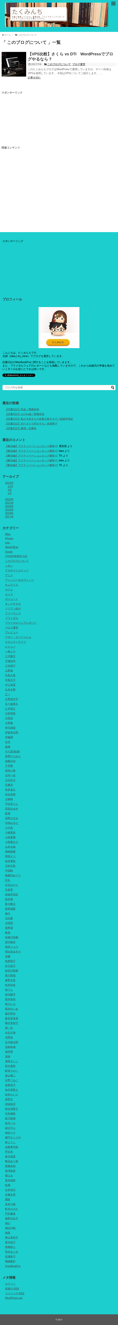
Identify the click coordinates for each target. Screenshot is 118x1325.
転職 (7, 1185)
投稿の (12, 1288)
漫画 (7, 1056)
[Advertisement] (29, 117)
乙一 (7, 694)
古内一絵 (10, 775)
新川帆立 (10, 904)
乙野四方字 (11, 699)
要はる (9, 1175)
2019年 (9, 509)
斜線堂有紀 (11, 894)
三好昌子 (10, 665)
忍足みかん (11, 885)
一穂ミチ (10, 651)
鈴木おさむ (11, 1209)
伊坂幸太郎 (11, 732)
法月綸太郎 (11, 1042)
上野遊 (9, 670)
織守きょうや (13, 1137)
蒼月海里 (10, 1156)
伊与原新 (10, 727)
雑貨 (7, 1232)
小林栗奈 (10, 832)
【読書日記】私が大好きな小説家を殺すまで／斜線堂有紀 (39, 418)
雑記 (7, 1223)
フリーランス (13, 613)
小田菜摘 (10, 837)
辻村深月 (10, 1189)
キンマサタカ (13, 603)
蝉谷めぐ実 (11, 1161)
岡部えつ (10, 856)
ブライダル (11, 618)
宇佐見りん (11, 804)
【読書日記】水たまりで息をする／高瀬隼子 (31, 423)
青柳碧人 (10, 1247)
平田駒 (9, 870)
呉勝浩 (9, 784)
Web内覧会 (11, 547)
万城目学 (10, 661)
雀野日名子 (11, 1218)
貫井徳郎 (10, 1180)
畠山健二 (10, 1075)
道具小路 (10, 1204)
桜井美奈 (10, 999)
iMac (8, 534)
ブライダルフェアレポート (20, 623)
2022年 (9, 499)
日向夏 (9, 918)
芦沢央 (9, 1151)
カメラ (9, 594)
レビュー (10, 646)
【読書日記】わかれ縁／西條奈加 (24, 414)
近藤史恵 (10, 1194)
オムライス (11, 584)
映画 (7, 932)
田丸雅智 (10, 1066)
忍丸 (7, 880)
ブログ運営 (78, 64)
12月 (10, 486)
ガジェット (11, 599)
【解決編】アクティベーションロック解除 (30, 446)
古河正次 (10, 780)
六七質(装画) (12, 751)
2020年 (9, 506)
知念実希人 (11, 1089)
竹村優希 (10, 1113)
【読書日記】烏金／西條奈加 (22, 409)
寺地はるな (11, 823)
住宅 (7, 742)
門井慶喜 (10, 1213)
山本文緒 (10, 846)
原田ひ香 (10, 770)
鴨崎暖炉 (10, 1261)
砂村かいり (11, 1094)
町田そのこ (11, 1070)
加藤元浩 (10, 761)
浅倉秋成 (10, 1047)
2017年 (9, 516)
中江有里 (10, 684)
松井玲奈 (10, 985)
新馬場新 (10, 908)
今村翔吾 (10, 713)
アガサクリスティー (17, 570)
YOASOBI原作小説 (16, 556)
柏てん (9, 989)
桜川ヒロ (10, 1004)
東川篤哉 (10, 975)
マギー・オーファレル (18, 637)
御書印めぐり (13, 875)
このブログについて (59, 64)
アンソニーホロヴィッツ (19, 580)
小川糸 (9, 827)
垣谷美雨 (10, 794)
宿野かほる (11, 818)
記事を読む (34, 77)
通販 (7, 1199)
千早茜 (9, 765)
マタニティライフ (15, 642)
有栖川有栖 (11, 937)
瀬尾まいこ (11, 1061)
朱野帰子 (10, 961)
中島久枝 (10, 675)
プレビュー (11, 632)
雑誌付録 (10, 1228)
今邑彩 (9, 718)
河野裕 (9, 1037)
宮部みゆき (11, 808)
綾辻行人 (10, 1128)
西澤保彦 (10, 1170)
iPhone (9, 538)
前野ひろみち (13, 756)
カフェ (9, 589)
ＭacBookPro (12, 1266)
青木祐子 (10, 1242)
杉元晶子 (10, 966)
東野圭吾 (10, 980)
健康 (7, 746)
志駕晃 (9, 889)
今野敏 (9, 723)
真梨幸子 (10, 1085)
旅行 (7, 913)
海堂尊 (9, 1051)
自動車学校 (11, 1147)
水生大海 (10, 1032)
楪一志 (9, 1027)
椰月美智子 (11, 1023)
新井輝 (9, 899)
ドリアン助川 (13, 608)
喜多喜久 (10, 789)
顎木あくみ (11, 1251)
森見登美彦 (11, 1018)
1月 (10, 493)
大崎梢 (9, 799)
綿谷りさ (10, 1132)
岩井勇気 (10, 861)
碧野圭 (9, 1099)
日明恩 (9, 923)
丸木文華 (10, 689)
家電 (7, 813)
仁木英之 (10, 708)
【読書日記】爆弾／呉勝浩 (20, 428)
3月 (10, 489)
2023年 (9, 483)
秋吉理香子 (11, 1108)
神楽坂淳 (10, 1104)
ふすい (9, 565)
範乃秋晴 (10, 1118)
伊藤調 (9, 737)
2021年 (9, 502)
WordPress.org (13, 1298)
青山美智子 (11, 1237)
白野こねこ (11, 1080)
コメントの (14, 1293)
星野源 (9, 927)
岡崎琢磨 (10, 851)
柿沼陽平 (10, 994)
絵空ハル (10, 1123)
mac (7, 542)
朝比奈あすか (13, 951)
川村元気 (10, 865)
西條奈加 (10, 1166)
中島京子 (10, 680)
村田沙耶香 (11, 970)
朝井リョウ (11, 946)
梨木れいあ (11, 1008)
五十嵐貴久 (11, 704)
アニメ (9, 575)
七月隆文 (10, 656)
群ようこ (10, 1142)
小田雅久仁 (11, 842)
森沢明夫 (10, 1013)
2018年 (9, 513)
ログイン (10, 1283)
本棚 (7, 956)
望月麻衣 (10, 942)
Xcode (8, 551)
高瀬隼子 (10, 1256)
